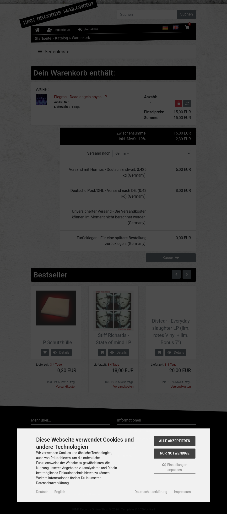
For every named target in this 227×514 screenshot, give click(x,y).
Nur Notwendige (174, 453)
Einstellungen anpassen (174, 467)
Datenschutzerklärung (151, 492)
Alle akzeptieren (174, 441)
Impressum (182, 492)
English (59, 492)
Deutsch (42, 492)
